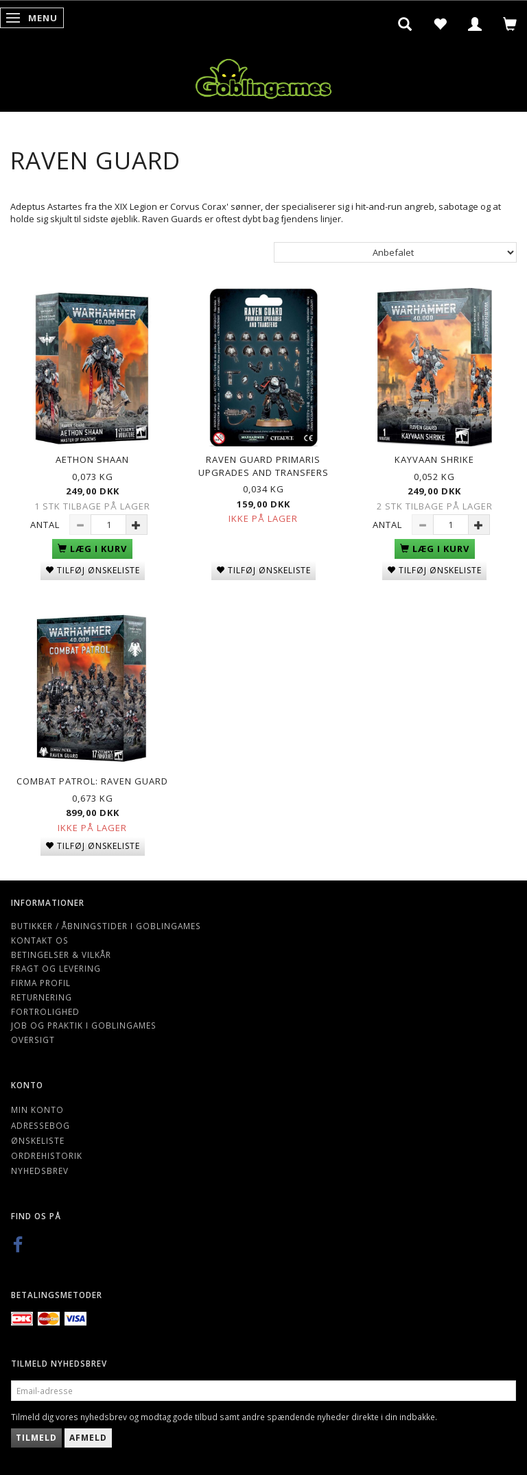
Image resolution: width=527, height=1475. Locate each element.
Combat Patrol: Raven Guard (92, 781)
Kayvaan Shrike (434, 459)
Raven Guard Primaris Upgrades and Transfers (263, 466)
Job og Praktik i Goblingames (83, 1025)
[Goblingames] (263, 76)
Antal (46, 524)
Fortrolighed (45, 1011)
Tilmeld (36, 1437)
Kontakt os (40, 940)
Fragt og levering (56, 968)
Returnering (41, 997)
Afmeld (88, 1437)
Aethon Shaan (92, 459)
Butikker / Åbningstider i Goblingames (106, 925)
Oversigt (33, 1039)
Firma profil (41, 982)
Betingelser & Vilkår (61, 954)
